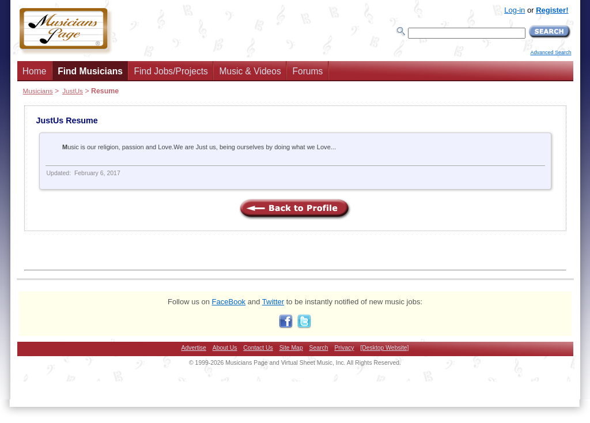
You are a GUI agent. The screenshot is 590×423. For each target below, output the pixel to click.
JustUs (72, 91)
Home (34, 71)
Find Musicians (90, 71)
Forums (307, 71)
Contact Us (258, 348)
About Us (225, 348)
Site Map (291, 348)
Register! (552, 10)
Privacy (344, 348)
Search (318, 348)
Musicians (38, 91)
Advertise (193, 348)
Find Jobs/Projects (171, 71)
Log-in (514, 10)
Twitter (273, 301)
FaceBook (229, 301)
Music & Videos (250, 71)
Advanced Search (550, 52)
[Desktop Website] (384, 348)
